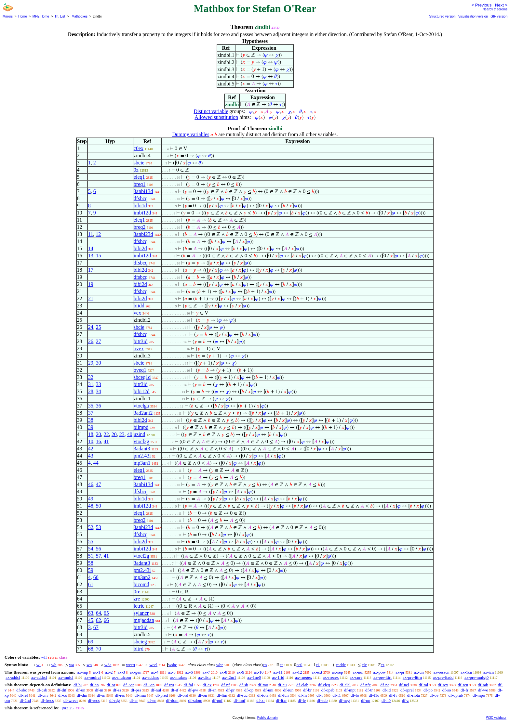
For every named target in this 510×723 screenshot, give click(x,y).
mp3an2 (142, 577)
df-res (120, 695)
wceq (130, 664)
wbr (219, 664)
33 (98, 384)
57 (98, 556)
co (265, 664)
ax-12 (297, 672)
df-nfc (365, 684)
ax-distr (204, 677)
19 (90, 284)
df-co (62, 695)
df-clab (302, 684)
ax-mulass (178, 677)
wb (54, 664)
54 (90, 548)
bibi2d (140, 248)
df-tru (169, 684)
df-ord (183, 695)
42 (90, 448)
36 (98, 405)
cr (281, 664)
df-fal (188, 684)
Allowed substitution (216, 117)
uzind (139, 434)
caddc (341, 664)
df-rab (483, 684)
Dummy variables (190, 134)
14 (90, 248)
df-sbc (21, 690)
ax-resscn (441, 672)
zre (137, 598)
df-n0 (386, 700)
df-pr (230, 690)
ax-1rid (278, 677)
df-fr (464, 690)
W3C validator (496, 717)
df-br (307, 690)
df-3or (128, 684)
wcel (153, 664)
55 (90, 541)
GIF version (498, 16)
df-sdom (195, 700)
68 (90, 649)
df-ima (140, 695)
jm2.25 (67, 707)
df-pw (193, 690)
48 (90, 506)
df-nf (225, 684)
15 (98, 255)
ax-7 (206, 672)
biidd (139, 305)
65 (106, 613)
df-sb (243, 684)
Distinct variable (211, 111)
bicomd (141, 584)
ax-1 (97, 672)
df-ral (423, 684)
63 (90, 613)
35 (90, 405)
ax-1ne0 (254, 677)
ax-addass (150, 677)
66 (106, 620)
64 (98, 613)
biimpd (141, 427)
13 (90, 255)
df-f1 (336, 695)
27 (98, 341)
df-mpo (479, 695)
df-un (80, 690)
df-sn (212, 690)
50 (98, 506)
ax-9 (240, 672)
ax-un (419, 672)
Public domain (267, 717)
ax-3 (121, 672)
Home (22, 16)
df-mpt (350, 690)
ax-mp (82, 672)
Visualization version (473, 16)
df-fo (355, 695)
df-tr (369, 690)
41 (106, 441)
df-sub (322, 700)
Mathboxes (79, 16)
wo (89, 664)
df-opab (327, 690)
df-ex (207, 684)
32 (90, 377)
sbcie (139, 162)
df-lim (222, 695)
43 (90, 455)
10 (90, 441)
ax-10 (259, 672)
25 (98, 327)
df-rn (101, 695)
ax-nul (358, 672)
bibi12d (142, 391)
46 (90, 484)
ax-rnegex (303, 677)
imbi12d (142, 212)
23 (122, 434)
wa (71, 664)
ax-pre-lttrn (412, 677)
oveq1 (140, 370)
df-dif (62, 690)
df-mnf (239, 700)
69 (90, 641)
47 (98, 484)
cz (382, 664)
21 (90, 298)
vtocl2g (141, 441)
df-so (446, 690)
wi (38, 664)
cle (364, 664)
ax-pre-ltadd (443, 677)
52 (90, 527)
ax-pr (400, 672)
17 (90, 270)
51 (90, 556)
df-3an (148, 684)
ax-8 (223, 672)
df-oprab (456, 695)
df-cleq (324, 684)
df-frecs (47, 700)
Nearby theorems (494, 9)
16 (98, 441)
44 (96, 463)
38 (90, 420)
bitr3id (141, 341)
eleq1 (139, 177)
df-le (302, 700)
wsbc (172, 664)
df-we (483, 690)
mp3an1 (142, 463)
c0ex (138, 148)
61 (90, 584)
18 (90, 434)
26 (90, 341)
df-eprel (407, 690)
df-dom (172, 700)
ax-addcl (13, 677)
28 (90, 391)
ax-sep (337, 672)
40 (129, 434)
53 (98, 527)
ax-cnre (356, 677)
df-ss (117, 690)
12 (98, 234)
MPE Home (41, 16)
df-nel (404, 684)
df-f (319, 695)
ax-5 (172, 672)
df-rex (443, 684)
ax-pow (379, 672)
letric (139, 606)
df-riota (413, 695)
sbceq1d (142, 377)
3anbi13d (143, 191)
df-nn (365, 700)
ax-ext (317, 672)
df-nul (156, 690)
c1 (318, 664)
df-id (386, 690)
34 (98, 391)
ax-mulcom (121, 677)
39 (90, 427)
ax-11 (278, 672)
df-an (94, 684)
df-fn (302, 695)
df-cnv (42, 695)
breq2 (139, 227)
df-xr (260, 700)
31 (90, 384)
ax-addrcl (39, 677)
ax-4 (154, 672)
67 (96, 627)
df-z (405, 700)
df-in (99, 690)
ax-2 (109, 672)
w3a (108, 664)
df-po (428, 690)
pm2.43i (142, 455)
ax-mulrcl (92, 677)
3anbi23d (143, 234)
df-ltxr (281, 700)
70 (98, 649)
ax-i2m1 (229, 677)
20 (98, 434)
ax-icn (488, 672)
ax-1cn (466, 672)
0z (136, 170)
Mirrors (8, 16)
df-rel (23, 695)
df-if (174, 690)
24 (90, 327)
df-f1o (374, 695)
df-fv (393, 695)
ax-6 (189, 672)
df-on (202, 695)
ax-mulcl (65, 677)
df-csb (42, 690)
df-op (248, 690)
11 (90, 234)
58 (90, 563)
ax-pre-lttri (382, 677)
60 (96, 577)
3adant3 (142, 448)
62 (98, 620)
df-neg (344, 700)
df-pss (136, 690)
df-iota (263, 695)
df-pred (161, 695)
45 (90, 620)
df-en (151, 700)
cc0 (299, 664)
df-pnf (217, 700)
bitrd (138, 649)
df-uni (268, 690)
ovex (139, 348)
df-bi (78, 684)
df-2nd (25, 700)
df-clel (345, 684)
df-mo (263, 684)
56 (98, 548)
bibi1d (140, 205)
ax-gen (135, 672)
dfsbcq (141, 198)
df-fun (283, 695)
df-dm (82, 695)
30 (98, 363)
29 (90, 363)
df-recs (94, 700)
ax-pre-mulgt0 (476, 677)
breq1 (139, 184)
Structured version (442, 16)
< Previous (481, 5)
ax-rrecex (331, 677)
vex (137, 313)
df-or (111, 684)
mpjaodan (144, 620)
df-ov (434, 695)
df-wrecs (70, 700)
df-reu (463, 684)
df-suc (242, 695)
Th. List (60, 16)
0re (137, 591)
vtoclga (141, 405)
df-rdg (114, 700)
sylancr (141, 613)
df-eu (282, 684)
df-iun (288, 690)
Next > (501, 5)
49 (90, 498)
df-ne (384, 684)
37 (90, 413)
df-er (133, 700)
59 (90, 570)
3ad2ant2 (143, 413)
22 (106, 434)
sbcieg (140, 641)
